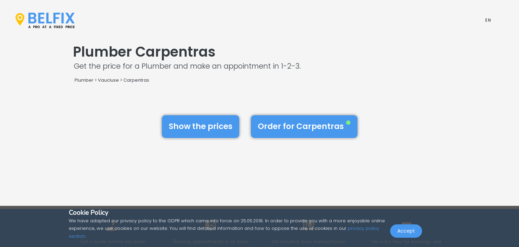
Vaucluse (108, 80)
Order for (304, 126)
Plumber (84, 80)
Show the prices (200, 126)
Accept (406, 231)
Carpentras (136, 80)
